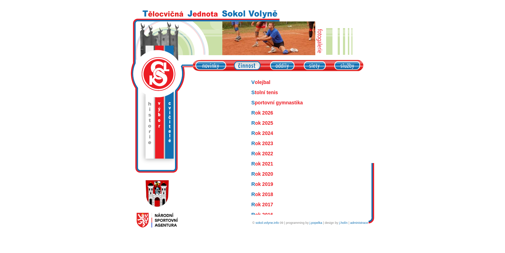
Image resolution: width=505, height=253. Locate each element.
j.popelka (316, 223)
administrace (359, 223)
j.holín (343, 223)
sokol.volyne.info (267, 223)
